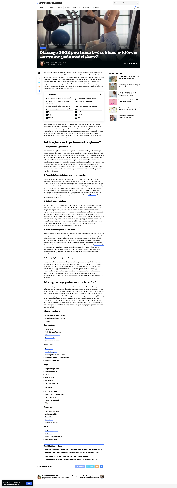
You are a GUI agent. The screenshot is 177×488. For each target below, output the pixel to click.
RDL (46, 403)
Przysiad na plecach (52, 369)
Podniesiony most (51, 397)
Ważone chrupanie (51, 431)
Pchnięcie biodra (51, 391)
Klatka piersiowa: (82, 109)
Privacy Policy (7, 484)
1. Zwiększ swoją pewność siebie (86, 98)
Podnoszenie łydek (51, 383)
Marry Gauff (50, 62)
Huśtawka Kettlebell (52, 400)
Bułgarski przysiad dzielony (54, 394)
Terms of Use (16, 484)
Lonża (47, 374)
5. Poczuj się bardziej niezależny (87, 106)
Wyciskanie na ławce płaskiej (55, 318)
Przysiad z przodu (51, 371)
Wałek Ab (48, 434)
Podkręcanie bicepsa (52, 411)
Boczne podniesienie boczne (55, 355)
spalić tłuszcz (91, 195)
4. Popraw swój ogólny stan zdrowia (59, 106)
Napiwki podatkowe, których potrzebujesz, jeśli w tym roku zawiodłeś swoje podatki (127, 92)
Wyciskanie (49, 420)
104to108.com (49, 3)
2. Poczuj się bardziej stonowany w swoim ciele (57, 102)
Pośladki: (80, 115)
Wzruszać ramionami (52, 341)
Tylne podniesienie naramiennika (57, 357)
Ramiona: (80, 112)
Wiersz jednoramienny (53, 335)
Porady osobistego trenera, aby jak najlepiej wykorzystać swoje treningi (71, 459)
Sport (43, 48)
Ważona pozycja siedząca (53, 437)
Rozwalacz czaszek (51, 423)
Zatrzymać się (50, 338)
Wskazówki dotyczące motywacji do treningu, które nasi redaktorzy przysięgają (73, 449)
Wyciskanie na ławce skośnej (55, 315)
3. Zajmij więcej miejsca (84, 101)
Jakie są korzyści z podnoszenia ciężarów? (59, 98)
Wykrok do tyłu (50, 377)
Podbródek (49, 417)
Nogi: (49, 115)
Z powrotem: (52, 112)
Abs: (78, 118)
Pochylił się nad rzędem (53, 332)
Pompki (47, 321)
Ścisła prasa (49, 349)
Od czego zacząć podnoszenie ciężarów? (59, 109)
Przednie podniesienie (53, 360)
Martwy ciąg (49, 329)
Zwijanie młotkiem (51, 414)
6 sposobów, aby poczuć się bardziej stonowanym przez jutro (66, 457)
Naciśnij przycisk (51, 352)
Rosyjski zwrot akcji (51, 439)
